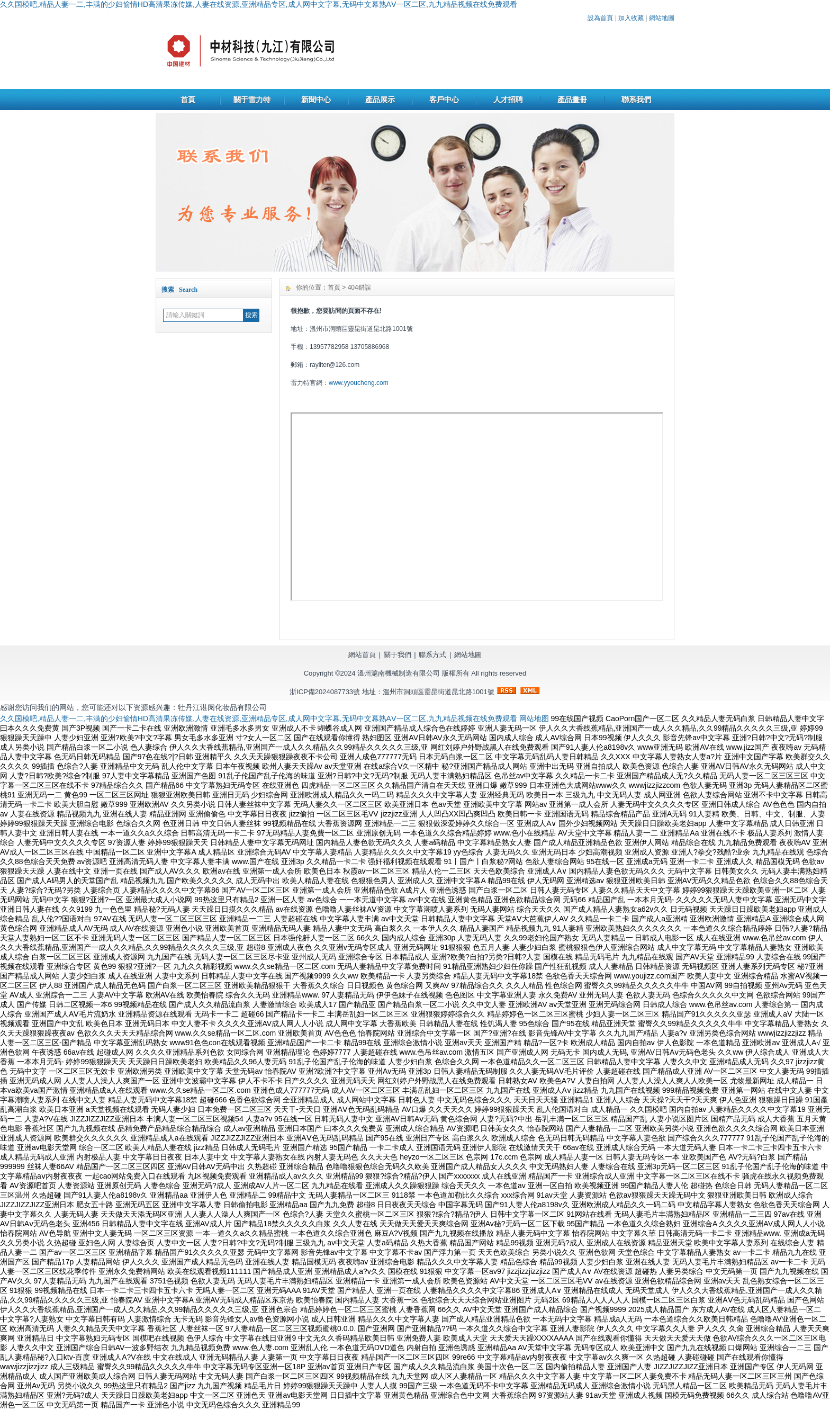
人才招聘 (508, 99)
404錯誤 (359, 287)
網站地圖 (661, 18)
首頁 (188, 99)
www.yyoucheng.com (359, 383)
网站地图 (534, 718)
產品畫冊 (572, 99)
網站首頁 (362, 655)
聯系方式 (432, 655)
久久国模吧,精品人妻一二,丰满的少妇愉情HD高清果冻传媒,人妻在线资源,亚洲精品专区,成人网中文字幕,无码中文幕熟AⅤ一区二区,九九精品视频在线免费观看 (258, 4)
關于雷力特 (251, 99)
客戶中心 (444, 99)
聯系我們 (636, 99)
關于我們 (397, 655)
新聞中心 (316, 99)
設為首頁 (600, 18)
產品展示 (380, 99)
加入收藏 (631, 18)
